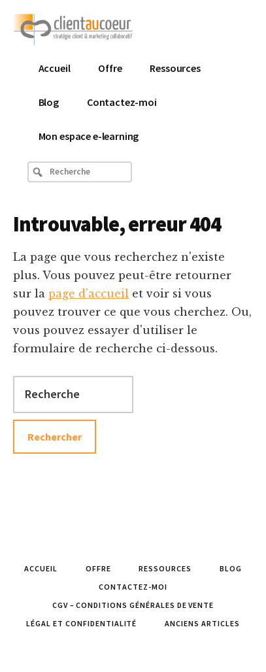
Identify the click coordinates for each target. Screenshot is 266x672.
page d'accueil (88, 293)
